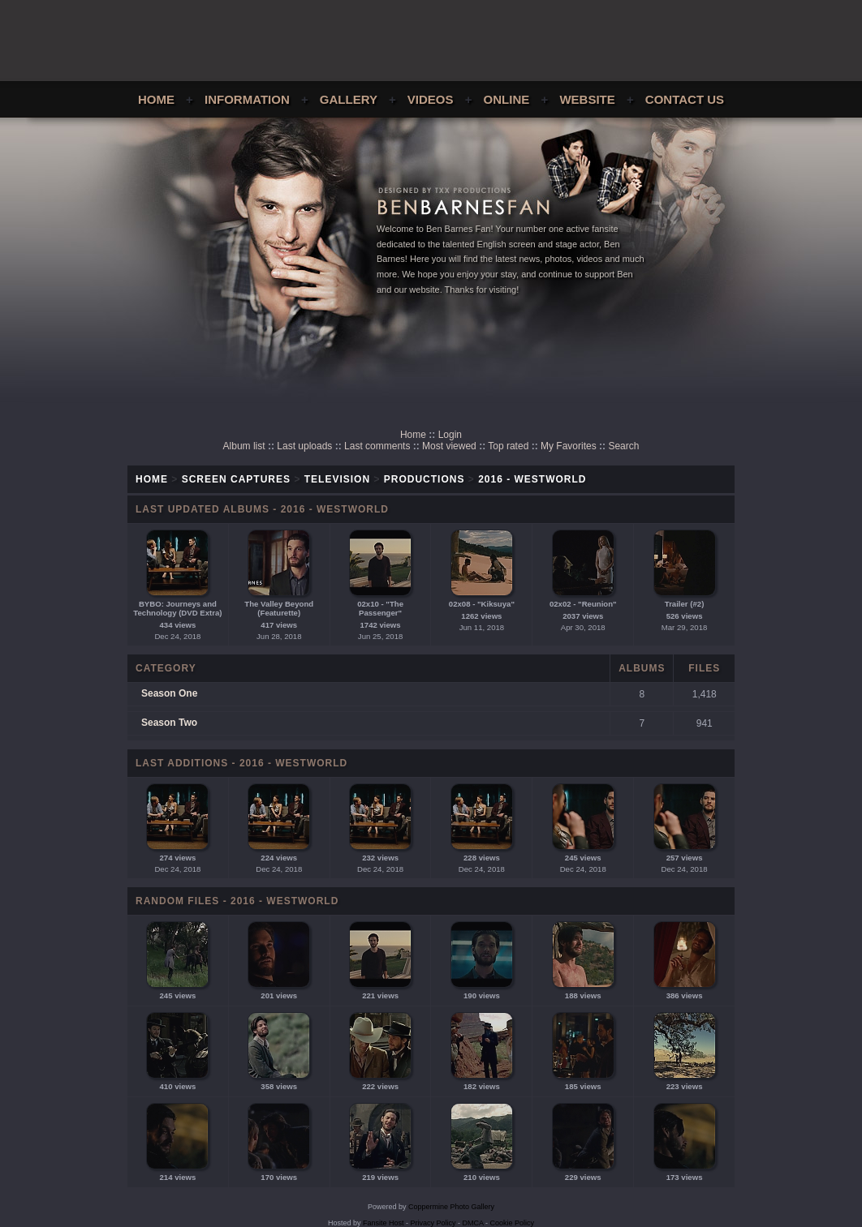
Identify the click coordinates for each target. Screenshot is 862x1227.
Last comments (377, 446)
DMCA (473, 1223)
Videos (430, 99)
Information (247, 99)
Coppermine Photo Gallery (451, 1207)
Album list (244, 446)
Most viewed (449, 446)
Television (337, 479)
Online (507, 99)
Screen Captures (236, 479)
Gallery (348, 99)
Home (156, 99)
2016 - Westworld (532, 479)
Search (623, 446)
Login (450, 434)
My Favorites (569, 446)
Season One (169, 693)
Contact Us (684, 99)
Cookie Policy (512, 1223)
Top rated (508, 446)
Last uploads (304, 446)
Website (586, 99)
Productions (424, 479)
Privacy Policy (433, 1223)
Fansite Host (383, 1223)
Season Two (169, 722)
